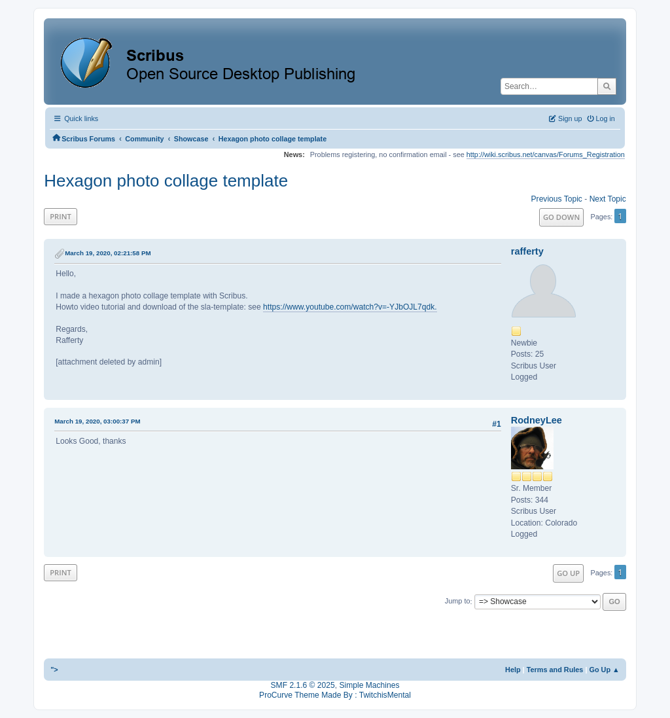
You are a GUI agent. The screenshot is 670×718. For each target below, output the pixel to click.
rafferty (527, 251)
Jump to (457, 601)
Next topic (608, 199)
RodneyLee (536, 420)
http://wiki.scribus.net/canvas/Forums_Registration (546, 154)
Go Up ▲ (604, 669)
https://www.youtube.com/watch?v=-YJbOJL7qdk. (350, 307)
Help (513, 669)
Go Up (568, 573)
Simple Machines (369, 685)
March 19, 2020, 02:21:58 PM (107, 253)
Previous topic (556, 199)
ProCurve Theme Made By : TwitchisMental (335, 695)
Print (60, 216)
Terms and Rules (555, 669)
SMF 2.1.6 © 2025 (303, 685)
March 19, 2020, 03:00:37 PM (97, 421)
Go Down (561, 217)
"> (54, 669)
